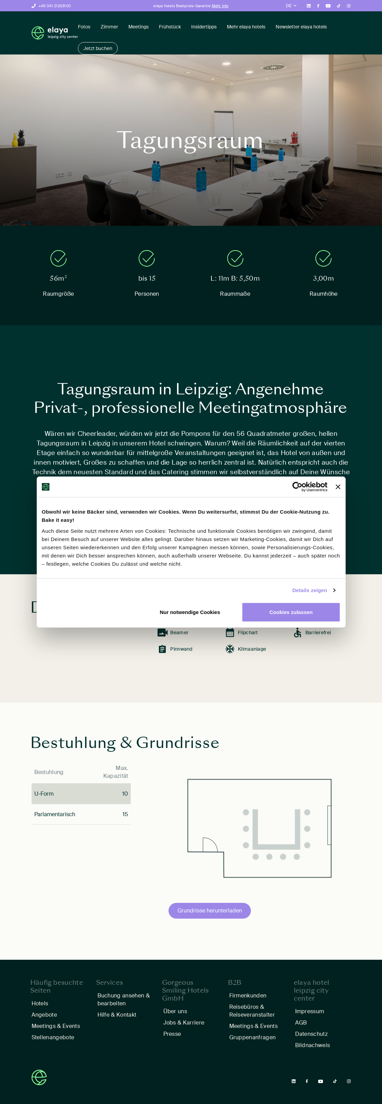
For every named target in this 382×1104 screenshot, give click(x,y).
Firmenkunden (248, 995)
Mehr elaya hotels (246, 27)
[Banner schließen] (338, 486)
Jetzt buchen (97, 48)
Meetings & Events (56, 1026)
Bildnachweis (313, 1045)
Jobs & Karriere (184, 1022)
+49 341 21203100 (54, 5)
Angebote (44, 1014)
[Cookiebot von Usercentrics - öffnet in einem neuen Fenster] (297, 487)
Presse (172, 1034)
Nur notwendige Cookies (190, 612)
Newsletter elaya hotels (301, 27)
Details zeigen (309, 590)
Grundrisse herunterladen (209, 910)
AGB (301, 1022)
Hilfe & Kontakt (117, 1014)
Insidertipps (204, 27)
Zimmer (109, 27)
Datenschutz (311, 1034)
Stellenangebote (53, 1037)
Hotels (40, 1003)
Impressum (309, 1011)
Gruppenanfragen (252, 1037)
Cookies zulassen (291, 612)
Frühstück (170, 27)
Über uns (175, 1011)
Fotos (84, 27)
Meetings (138, 27)
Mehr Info (220, 5)
